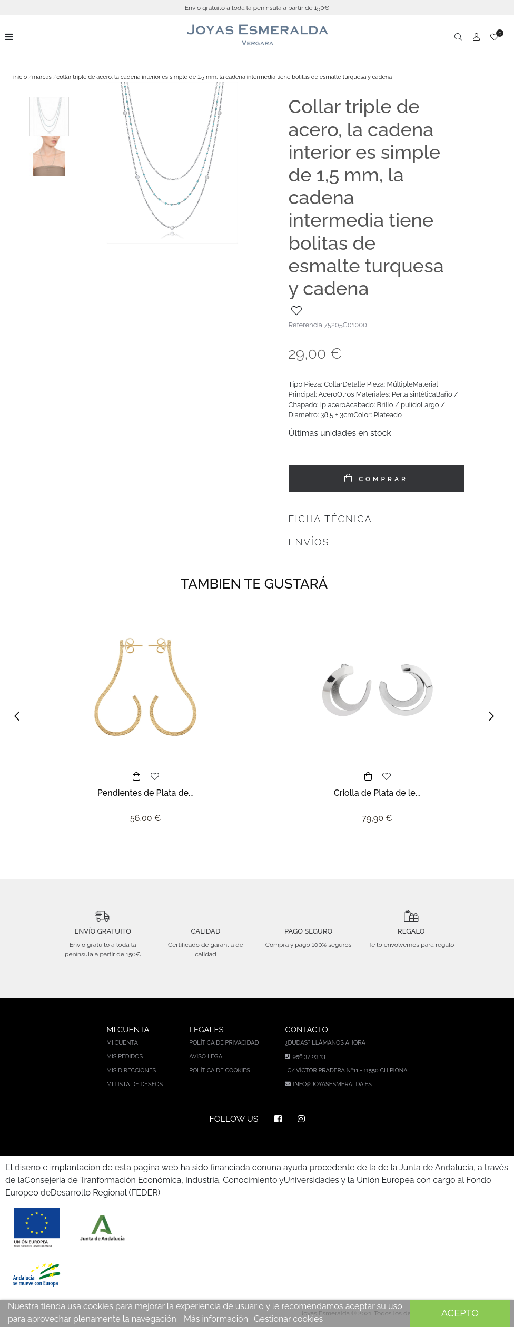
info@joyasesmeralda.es (332, 1084)
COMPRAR (381, 479)
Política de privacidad (224, 1042)
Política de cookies (219, 1070)
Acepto (460, 1313)
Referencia (305, 325)
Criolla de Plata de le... (377, 793)
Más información (217, 1319)
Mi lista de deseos (134, 1084)
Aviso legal (207, 1056)
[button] (20, 716)
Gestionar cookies (288, 1319)
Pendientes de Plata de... (145, 793)
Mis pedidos (124, 1056)
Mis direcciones (131, 1070)
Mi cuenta (122, 1042)
